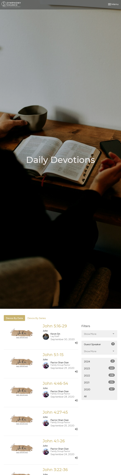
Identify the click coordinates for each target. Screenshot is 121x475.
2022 (99, 375)
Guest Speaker (99, 344)
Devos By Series (36, 318)
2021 (99, 382)
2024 (99, 361)
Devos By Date (14, 318)
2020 (99, 389)
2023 (99, 368)
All (85, 396)
